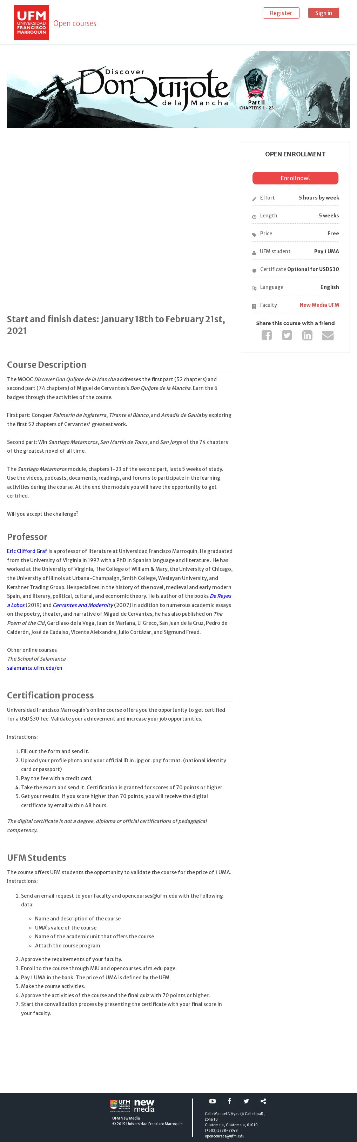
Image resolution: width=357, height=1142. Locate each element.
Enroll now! (295, 178)
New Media (130, 1118)
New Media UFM (319, 305)
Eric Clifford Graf (27, 551)
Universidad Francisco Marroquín (154, 1124)
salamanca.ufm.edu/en (34, 668)
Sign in (323, 12)
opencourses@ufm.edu (224, 1136)
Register (281, 12)
